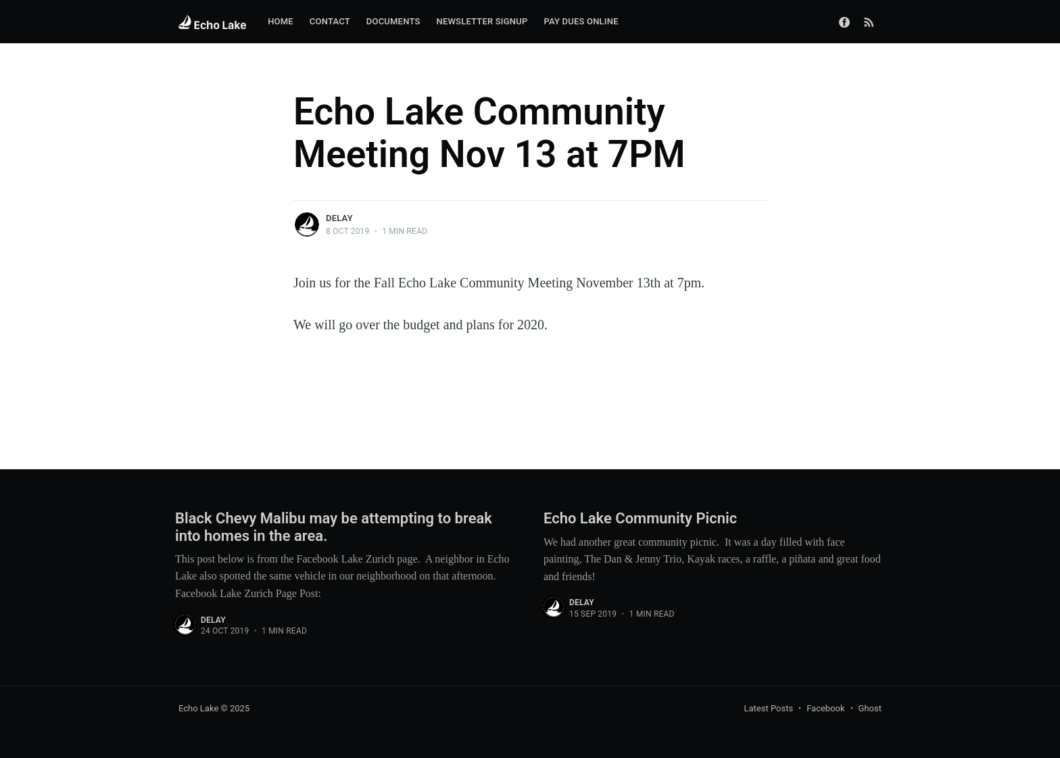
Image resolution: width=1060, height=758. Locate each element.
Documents (393, 21)
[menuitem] (281, 22)
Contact (330, 21)
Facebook (825, 708)
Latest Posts (769, 708)
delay (339, 218)
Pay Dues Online (581, 21)
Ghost (870, 708)
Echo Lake (198, 708)
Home (280, 21)
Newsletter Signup (481, 21)
